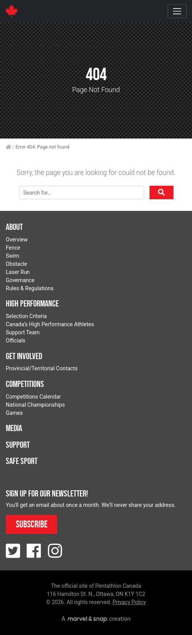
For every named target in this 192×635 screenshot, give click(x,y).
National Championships (35, 405)
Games (14, 413)
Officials (15, 340)
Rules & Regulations (30, 288)
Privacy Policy (129, 602)
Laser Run (18, 272)
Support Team (23, 332)
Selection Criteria (26, 316)
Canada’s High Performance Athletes (50, 324)
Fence (13, 248)
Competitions (25, 384)
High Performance (32, 303)
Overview (17, 239)
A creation (96, 618)
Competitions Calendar (33, 397)
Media (14, 428)
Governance (20, 280)
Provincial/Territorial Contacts (42, 368)
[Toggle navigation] (177, 11)
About (14, 227)
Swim (12, 256)
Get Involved (24, 356)
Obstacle (16, 264)
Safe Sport (21, 461)
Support (18, 445)
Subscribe (32, 524)
